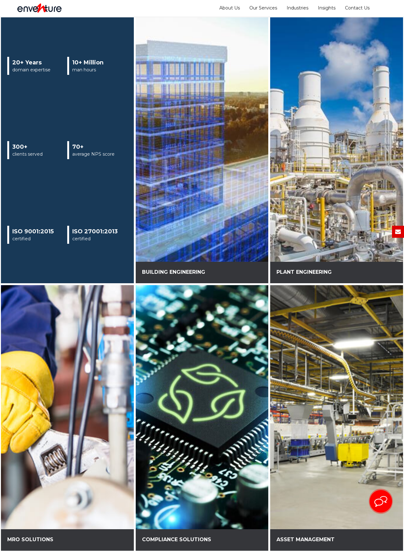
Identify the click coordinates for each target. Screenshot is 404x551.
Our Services (263, 8)
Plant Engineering (304, 272)
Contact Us (357, 8)
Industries (297, 8)
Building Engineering (173, 272)
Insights (327, 8)
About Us (229, 8)
